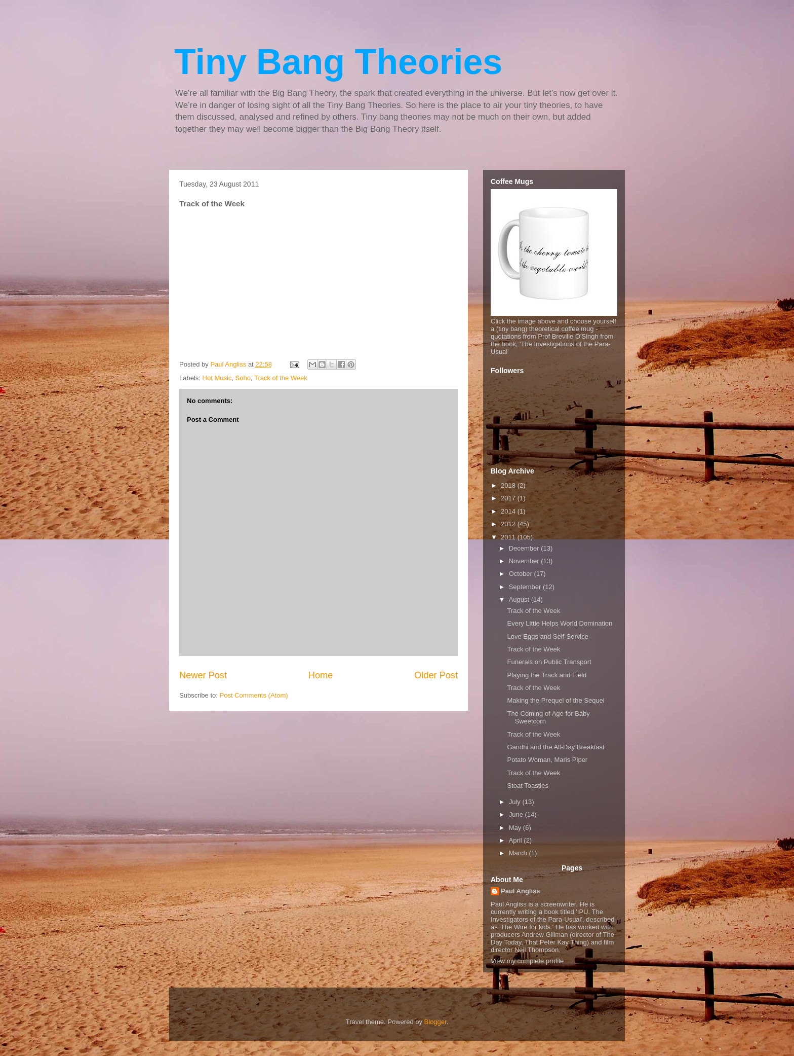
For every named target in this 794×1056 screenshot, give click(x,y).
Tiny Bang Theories (338, 62)
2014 (509, 511)
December (525, 548)
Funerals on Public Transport (549, 662)
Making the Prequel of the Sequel (555, 700)
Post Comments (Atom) (254, 695)
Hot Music (217, 378)
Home (320, 675)
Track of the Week (280, 378)
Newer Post (203, 675)
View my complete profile (527, 961)
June (517, 814)
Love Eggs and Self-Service (547, 636)
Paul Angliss (520, 891)
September (526, 587)
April (516, 840)
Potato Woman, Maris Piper (547, 759)
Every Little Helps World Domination (559, 623)
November (525, 561)
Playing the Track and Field (546, 675)
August (520, 599)
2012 (509, 524)
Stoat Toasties (527, 785)
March (519, 853)
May (516, 827)
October (521, 573)
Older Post (436, 675)
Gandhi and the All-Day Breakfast (555, 747)
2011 (509, 537)
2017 (509, 498)
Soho (243, 378)
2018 (509, 485)
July (516, 802)
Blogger (435, 1022)
